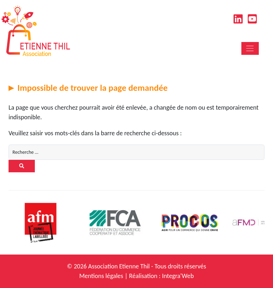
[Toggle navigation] (250, 48)
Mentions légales (101, 276)
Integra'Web (178, 276)
